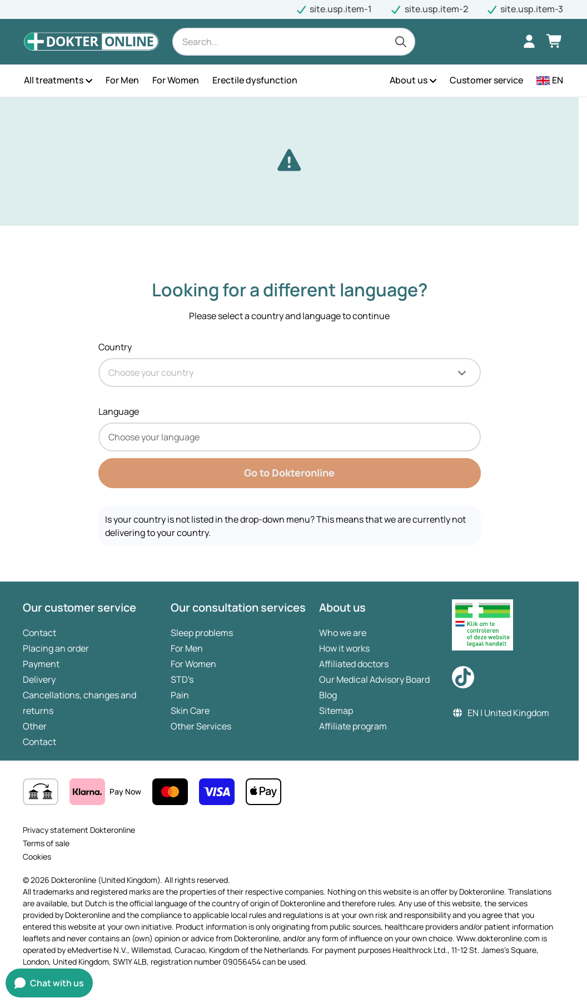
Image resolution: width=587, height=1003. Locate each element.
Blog (328, 695)
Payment (41, 664)
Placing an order (56, 648)
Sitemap (336, 710)
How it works (344, 648)
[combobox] (289, 372)
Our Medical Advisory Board (374, 679)
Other (35, 726)
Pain (180, 695)
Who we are (342, 633)
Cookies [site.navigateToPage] (37, 856)
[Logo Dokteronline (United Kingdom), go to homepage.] (91, 41)
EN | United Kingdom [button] (500, 713)
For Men (187, 648)
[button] (549, 80)
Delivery (39, 679)
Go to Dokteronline (289, 472)
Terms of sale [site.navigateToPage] (46, 843)
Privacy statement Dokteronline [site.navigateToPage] (79, 830)
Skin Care (190, 710)
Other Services (201, 726)
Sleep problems (202, 633)
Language (118, 411)
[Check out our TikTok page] (463, 677)
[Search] (293, 42)
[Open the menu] (89, 80)
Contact (39, 633)
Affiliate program (353, 726)
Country (115, 347)
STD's (182, 679)
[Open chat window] (49, 983)
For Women (193, 664)
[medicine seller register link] (504, 625)
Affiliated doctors (354, 664)
